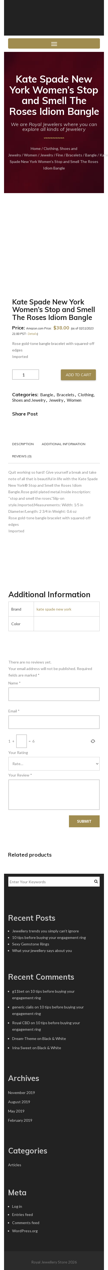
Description (23, 444)
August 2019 (19, 1101)
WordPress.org (25, 1230)
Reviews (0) (22, 456)
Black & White (54, 1038)
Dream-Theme (24, 1038)
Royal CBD (21, 1022)
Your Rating (18, 752)
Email (14, 711)
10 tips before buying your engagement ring (49, 937)
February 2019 (20, 1120)
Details (32, 334)
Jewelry (46, 155)
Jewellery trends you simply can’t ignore (45, 931)
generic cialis (23, 1007)
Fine (59, 155)
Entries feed (22, 1214)
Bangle (91, 155)
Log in (17, 1206)
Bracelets (74, 155)
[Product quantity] (25, 374)
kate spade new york (54, 609)
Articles (14, 1164)
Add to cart (78, 374)
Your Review (20, 775)
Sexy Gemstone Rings (30, 944)
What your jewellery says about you (42, 950)
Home (36, 148)
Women (30, 155)
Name (14, 683)
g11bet (18, 991)
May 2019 (16, 1111)
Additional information (63, 444)
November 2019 (21, 1092)
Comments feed (25, 1222)
